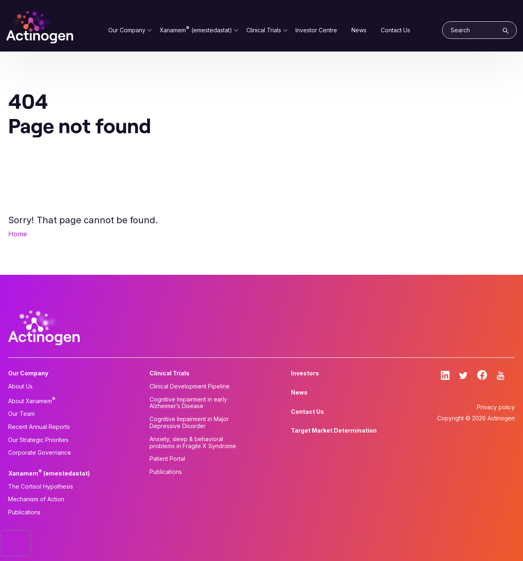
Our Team (21, 414)
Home (17, 234)
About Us (20, 386)
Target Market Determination (334, 430)
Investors (305, 373)
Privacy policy (496, 407)
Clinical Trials (263, 30)
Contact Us (395, 30)
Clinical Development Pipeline (190, 386)
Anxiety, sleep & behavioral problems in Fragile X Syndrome (193, 442)
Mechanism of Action (36, 499)
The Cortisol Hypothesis (40, 486)
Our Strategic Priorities (38, 440)
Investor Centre (316, 30)
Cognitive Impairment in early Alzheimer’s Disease (188, 403)
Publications (24, 512)
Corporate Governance (39, 452)
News (359, 30)
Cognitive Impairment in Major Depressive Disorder (189, 422)
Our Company (126, 30)
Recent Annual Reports (39, 427)
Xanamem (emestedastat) (196, 30)
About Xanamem (32, 400)
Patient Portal (167, 459)
